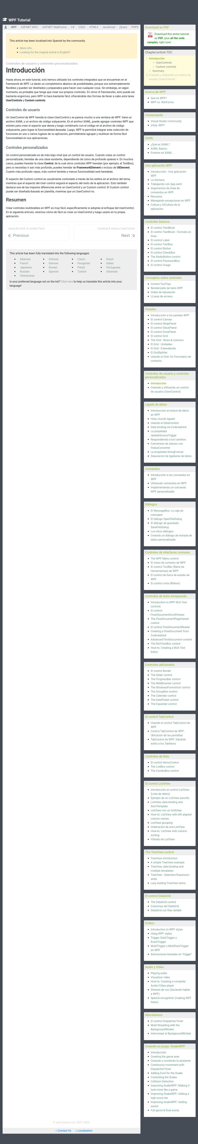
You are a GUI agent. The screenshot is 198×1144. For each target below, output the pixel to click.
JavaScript (108, 27)
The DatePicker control (165, 699)
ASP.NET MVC (29, 27)
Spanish (54, 271)
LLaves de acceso (162, 296)
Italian (110, 263)
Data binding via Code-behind (168, 427)
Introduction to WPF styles (167, 929)
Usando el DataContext (165, 423)
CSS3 (82, 27)
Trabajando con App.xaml (166, 184)
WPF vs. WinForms (162, 102)
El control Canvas (161, 319)
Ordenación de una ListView (168, 827)
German (53, 263)
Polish (81, 267)
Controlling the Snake (164, 1077)
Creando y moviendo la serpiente (171, 1060)
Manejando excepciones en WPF (171, 200)
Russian (25, 271)
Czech (81, 259)
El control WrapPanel (163, 323)
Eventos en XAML (161, 152)
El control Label (160, 240)
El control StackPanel (164, 327)
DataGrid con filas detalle (166, 910)
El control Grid (159, 336)
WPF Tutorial (20, 20)
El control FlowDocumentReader (170, 627)
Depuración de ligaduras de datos (171, 456)
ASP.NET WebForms (54, 27)
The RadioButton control (165, 256)
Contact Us (64, 1130)
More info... (27, 48)
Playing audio (159, 973)
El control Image (161, 265)
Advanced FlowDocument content (171, 639)
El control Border (161, 671)
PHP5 (135, 27)
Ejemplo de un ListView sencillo (170, 798)
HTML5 (93, 27)
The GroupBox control (164, 691)
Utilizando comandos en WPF (169, 483)
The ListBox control (163, 766)
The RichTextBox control (166, 643)
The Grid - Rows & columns (167, 340)
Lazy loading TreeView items (168, 883)
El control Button (161, 248)
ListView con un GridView (166, 810)
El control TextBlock (163, 227)
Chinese (54, 259)
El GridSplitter (159, 352)
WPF (14, 27)
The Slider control (161, 675)
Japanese (26, 267)
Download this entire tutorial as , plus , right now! (168, 38)
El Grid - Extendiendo (163, 348)
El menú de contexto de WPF (168, 562)
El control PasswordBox (165, 261)
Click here (67, 281)
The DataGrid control (163, 902)
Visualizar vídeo (160, 977)
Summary (158, 71)
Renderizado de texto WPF (167, 288)
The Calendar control (163, 695)
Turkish (82, 271)
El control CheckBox (163, 252)
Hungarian (84, 263)
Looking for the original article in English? (45, 52)
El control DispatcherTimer (167, 1021)
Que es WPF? (159, 98)
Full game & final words (165, 1110)
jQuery (123, 27)
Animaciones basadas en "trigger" (171, 954)
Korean (53, 267)
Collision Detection (162, 1081)
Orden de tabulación (163, 292)
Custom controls (166, 66)
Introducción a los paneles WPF (170, 315)
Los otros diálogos (162, 531)
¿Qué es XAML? (160, 144)
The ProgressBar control (165, 679)
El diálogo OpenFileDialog (166, 519)
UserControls (164, 62)
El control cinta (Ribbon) (165, 583)
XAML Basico (159, 148)
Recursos (156, 196)
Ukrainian (112, 271)
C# (72, 27)
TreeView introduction (164, 858)
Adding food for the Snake (167, 1073)
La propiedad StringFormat (167, 452)
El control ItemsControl (165, 762)
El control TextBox (162, 244)
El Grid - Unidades (161, 344)
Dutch (110, 259)
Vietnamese (27, 275)
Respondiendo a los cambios (168, 439)
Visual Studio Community (166, 121)
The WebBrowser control (166, 683)
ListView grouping (162, 822)
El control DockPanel (163, 332)
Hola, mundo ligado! (163, 418)
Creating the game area (165, 1056)
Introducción (157, 58)
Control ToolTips (161, 284)
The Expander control (164, 704)
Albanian (25, 259)
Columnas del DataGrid (165, 906)
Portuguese (113, 267)
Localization (85, 1130)
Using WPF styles (161, 933)
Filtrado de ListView (163, 839)
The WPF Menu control (165, 558)
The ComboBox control (165, 770)
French (24, 263)
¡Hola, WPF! (158, 125)
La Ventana (158, 180)
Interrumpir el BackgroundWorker (171, 1033)
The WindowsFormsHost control (170, 687)
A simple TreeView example (168, 862)
